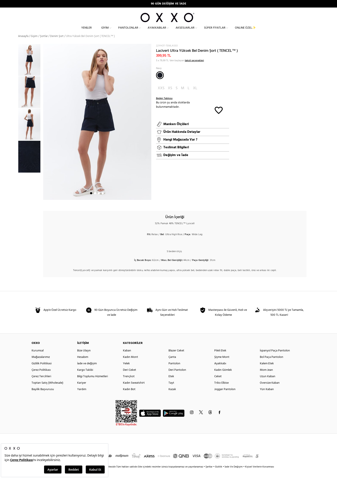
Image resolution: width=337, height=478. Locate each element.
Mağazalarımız (41, 364)
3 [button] (99, 201)
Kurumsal (38, 358)
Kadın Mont (130, 364)
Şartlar (209, 474)
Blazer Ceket (176, 358)
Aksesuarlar (185, 31)
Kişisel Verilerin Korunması (259, 474)
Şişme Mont (221, 364)
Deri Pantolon (177, 377)
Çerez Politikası (41, 377)
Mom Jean (266, 377)
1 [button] (91, 201)
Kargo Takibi (85, 377)
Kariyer (81, 390)
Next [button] (45, 129)
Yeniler (86, 31)
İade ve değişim (87, 371)
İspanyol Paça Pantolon (275, 358)
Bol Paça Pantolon (271, 364)
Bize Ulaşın (84, 358)
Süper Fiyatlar (214, 31)
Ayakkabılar (157, 31)
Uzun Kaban (267, 384)
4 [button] (103, 201)
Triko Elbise (221, 390)
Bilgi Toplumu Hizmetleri (92, 384)
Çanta (172, 364)
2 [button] (95, 201)
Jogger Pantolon (225, 397)
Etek (171, 384)
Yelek (126, 371)
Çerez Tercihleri (41, 384)
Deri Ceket (129, 377)
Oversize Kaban (270, 390)
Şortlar (44, 44)
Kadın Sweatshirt (134, 390)
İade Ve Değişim (234, 474)
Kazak (172, 397)
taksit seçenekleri (194, 68)
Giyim (105, 31)
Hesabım (82, 364)
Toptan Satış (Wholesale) (47, 390)
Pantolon (174, 371)
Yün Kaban (267, 397)
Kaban (127, 358)
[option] (30, 68)
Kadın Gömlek (223, 377)
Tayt (171, 390)
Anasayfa (23, 44)
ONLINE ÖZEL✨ (245, 31)
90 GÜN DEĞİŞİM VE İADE (168, 3)
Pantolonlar (128, 31)
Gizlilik (219, 474)
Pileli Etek (220, 358)
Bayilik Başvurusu (43, 397)
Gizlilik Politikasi (42, 371)
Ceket (218, 384)
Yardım (81, 397)
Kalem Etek (267, 371)
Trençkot (129, 384)
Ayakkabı (220, 371)
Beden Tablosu (164, 106)
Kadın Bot (129, 397)
